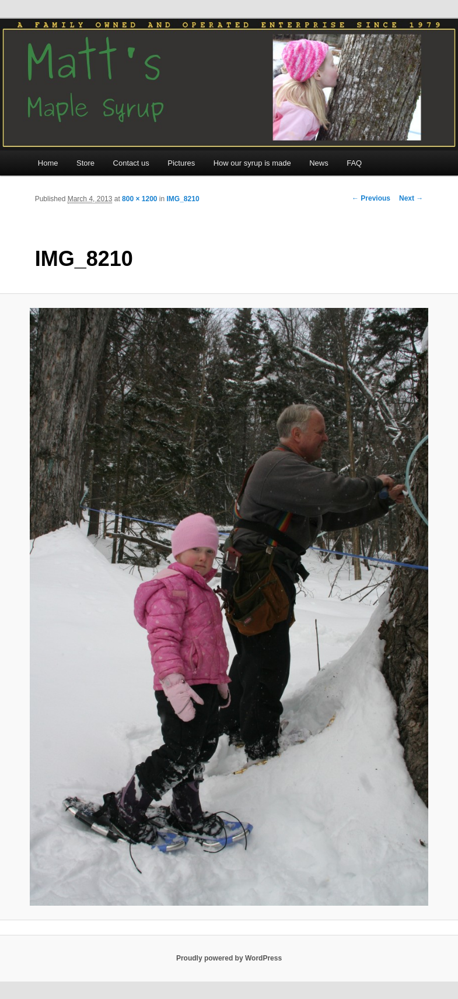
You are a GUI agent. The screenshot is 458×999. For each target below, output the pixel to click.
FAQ (354, 163)
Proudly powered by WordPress (229, 958)
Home (48, 163)
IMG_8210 (183, 199)
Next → (411, 198)
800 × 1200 (139, 199)
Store (85, 163)
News (318, 163)
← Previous (371, 198)
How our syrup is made (252, 163)
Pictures (181, 163)
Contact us (131, 163)
